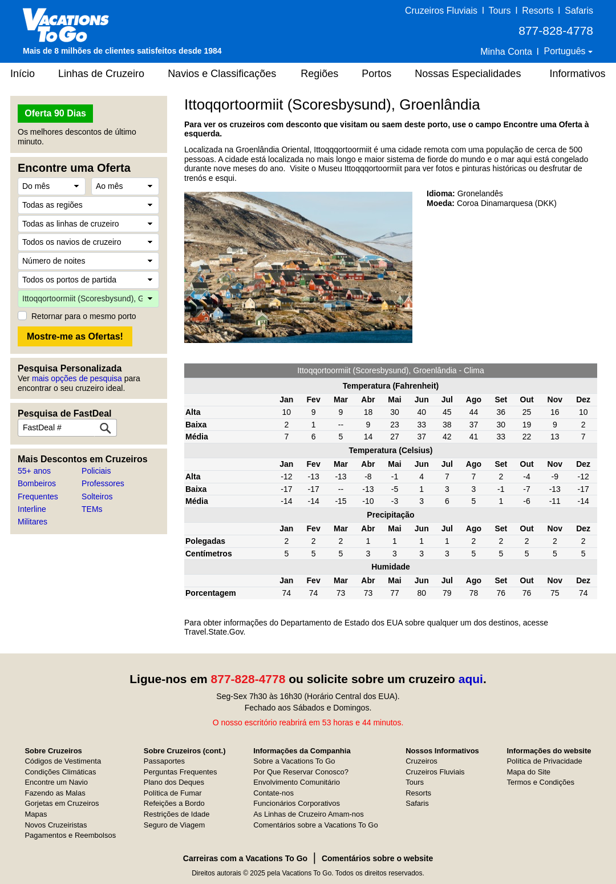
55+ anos (34, 470)
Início (22, 73)
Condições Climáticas (60, 772)
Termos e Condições (540, 782)
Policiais (96, 470)
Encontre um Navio (56, 782)
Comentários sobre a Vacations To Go (315, 825)
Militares (32, 521)
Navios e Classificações (222, 73)
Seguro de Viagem (174, 825)
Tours (499, 10)
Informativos (577, 73)
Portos (376, 73)
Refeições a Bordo (174, 803)
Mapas (36, 814)
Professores (103, 483)
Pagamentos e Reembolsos (70, 835)
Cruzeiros (421, 761)
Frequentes (38, 496)
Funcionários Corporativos (296, 803)
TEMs (92, 509)
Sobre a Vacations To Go (294, 761)
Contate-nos (273, 793)
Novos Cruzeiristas (56, 825)
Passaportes (164, 761)
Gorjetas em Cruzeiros (62, 803)
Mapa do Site (528, 772)
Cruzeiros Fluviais (441, 10)
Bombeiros (37, 483)
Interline (32, 509)
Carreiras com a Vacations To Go (245, 858)
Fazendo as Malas (55, 793)
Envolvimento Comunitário (296, 782)
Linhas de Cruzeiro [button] (101, 73)
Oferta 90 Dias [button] (55, 113)
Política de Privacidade (544, 761)
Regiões (319, 73)
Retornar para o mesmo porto (83, 316)
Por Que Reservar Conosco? (300, 772)
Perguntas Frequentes (180, 772)
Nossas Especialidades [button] (468, 73)
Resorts (537, 10)
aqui (471, 678)
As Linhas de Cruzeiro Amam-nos (308, 814)
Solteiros (97, 496)
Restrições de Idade (177, 814)
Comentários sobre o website (377, 858)
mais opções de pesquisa (77, 378)
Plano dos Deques (174, 782)
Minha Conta (506, 51)
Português (566, 51)
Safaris (579, 10)
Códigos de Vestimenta (63, 761)
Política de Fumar (173, 793)
